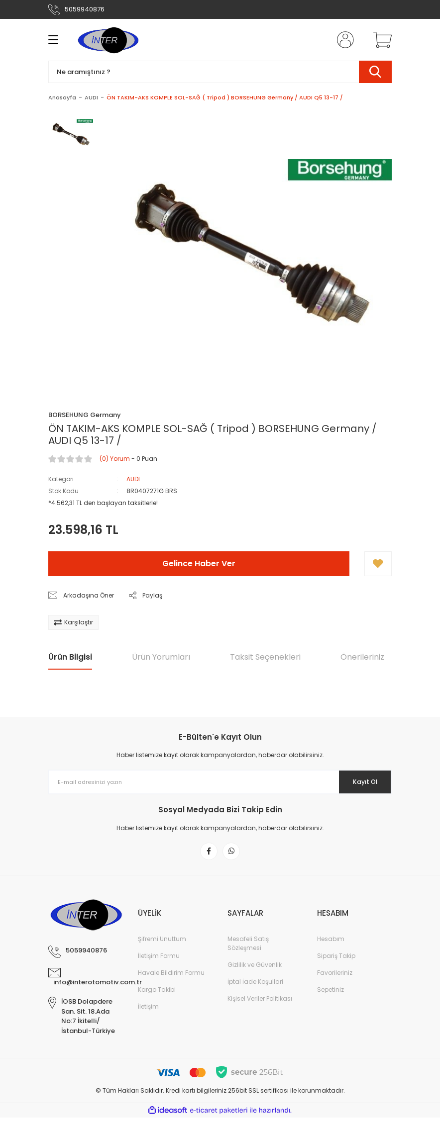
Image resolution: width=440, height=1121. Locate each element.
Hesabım (330, 942)
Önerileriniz (362, 657)
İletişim (148, 1010)
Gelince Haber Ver (198, 563)
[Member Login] (343, 40)
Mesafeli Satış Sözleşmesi (248, 946)
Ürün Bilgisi (70, 657)
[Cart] (380, 40)
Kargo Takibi (157, 993)
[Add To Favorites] (378, 563)
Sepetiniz (330, 993)
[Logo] (107, 40)
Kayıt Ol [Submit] (358, 782)
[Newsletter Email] (220, 782)
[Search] (220, 72)
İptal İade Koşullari (255, 985)
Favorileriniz (334, 976)
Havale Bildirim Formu (171, 976)
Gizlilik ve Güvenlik (254, 968)
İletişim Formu (159, 959)
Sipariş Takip (336, 959)
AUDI (133, 479)
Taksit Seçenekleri (265, 657)
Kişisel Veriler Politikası (259, 1002)
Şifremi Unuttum (162, 942)
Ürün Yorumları (161, 657)
